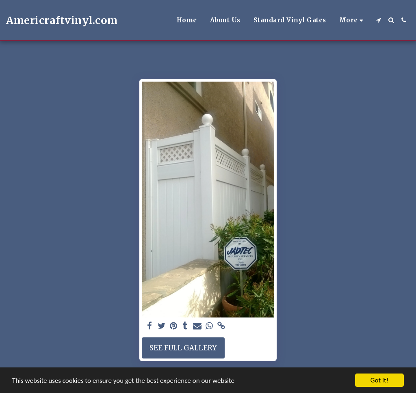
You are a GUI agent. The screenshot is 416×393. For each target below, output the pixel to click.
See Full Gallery (183, 347)
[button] (378, 20)
